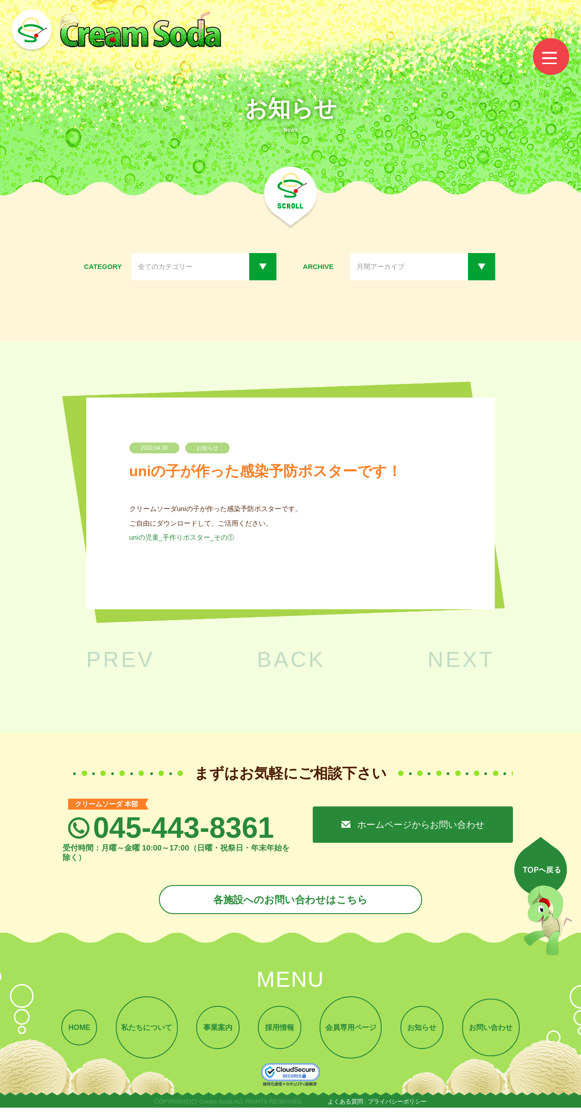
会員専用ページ (354, 1032)
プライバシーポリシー (397, 1107)
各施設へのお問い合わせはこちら (290, 901)
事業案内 (213, 1032)
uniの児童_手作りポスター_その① (182, 537)
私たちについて (139, 1032)
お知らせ (428, 1032)
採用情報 (279, 1032)
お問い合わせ (501, 1032)
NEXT (461, 659)
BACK (291, 659)
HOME (68, 1032)
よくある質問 (345, 1107)
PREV (120, 659)
